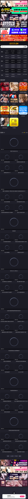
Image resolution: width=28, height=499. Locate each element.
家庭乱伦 (13, 69)
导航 (2, 75)
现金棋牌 (19, 52)
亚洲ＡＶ (7, 55)
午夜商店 (13, 74)
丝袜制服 (13, 57)
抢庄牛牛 (25, 52)
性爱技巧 (25, 71)
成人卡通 (19, 60)
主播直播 (19, 57)
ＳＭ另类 (25, 57)
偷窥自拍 (7, 64)
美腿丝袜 (7, 66)
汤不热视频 (25, 74)
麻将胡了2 (7, 52)
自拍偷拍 (13, 55)
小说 (2, 70)
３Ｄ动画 (25, 55)
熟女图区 (19, 66)
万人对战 (19, 50)
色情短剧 (13, 76)
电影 (2, 61)
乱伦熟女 (19, 62)
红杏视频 (7, 76)
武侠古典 (25, 69)
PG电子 (7, 50)
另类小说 (13, 71)
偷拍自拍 (13, 60)
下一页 (16, 456)
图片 (2, 65)
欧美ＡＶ (19, 55)
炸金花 (13, 52)
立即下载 (22, 496)
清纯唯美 (13, 66)
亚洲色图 (13, 64)
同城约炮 (7, 74)
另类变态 (25, 62)
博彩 (2, 51)
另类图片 (25, 66)
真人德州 (13, 50)
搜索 (25, 46)
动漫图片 (25, 64)
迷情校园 (7, 71)
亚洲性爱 (7, 60)
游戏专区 (25, 50)
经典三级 (13, 62)
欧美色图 (19, 64)
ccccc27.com (14, 43)
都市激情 (7, 69)
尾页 (20, 456)
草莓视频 (19, 74)
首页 (8, 456)
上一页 (12, 456)
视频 (2, 56)
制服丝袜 (7, 62)
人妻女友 (19, 69)
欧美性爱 (25, 60)
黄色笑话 (19, 71)
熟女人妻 (7, 57)
